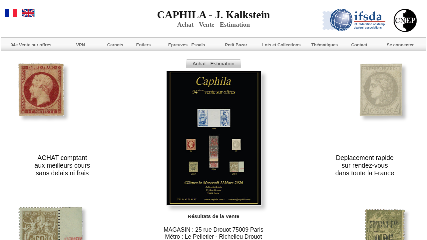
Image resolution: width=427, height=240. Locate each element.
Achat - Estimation (213, 63)
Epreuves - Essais (186, 44)
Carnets (115, 44)
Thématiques (324, 44)
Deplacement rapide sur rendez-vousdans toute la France (364, 165)
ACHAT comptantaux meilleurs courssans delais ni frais (62, 165)
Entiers (143, 44)
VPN (80, 44)
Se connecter (400, 44)
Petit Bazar (236, 44)
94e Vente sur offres (31, 44)
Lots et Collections (281, 44)
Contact (359, 44)
